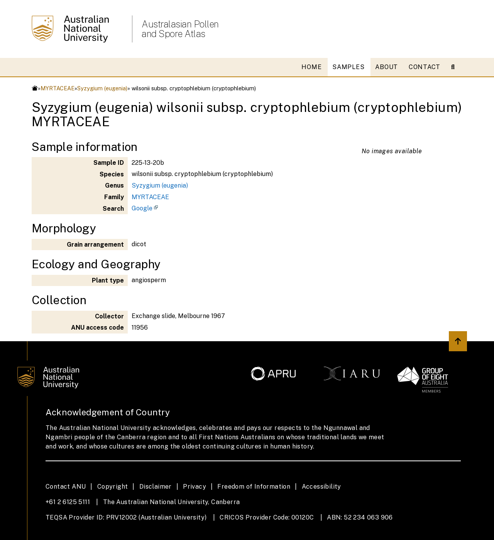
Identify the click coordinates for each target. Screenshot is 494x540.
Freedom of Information (253, 486)
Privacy (194, 486)
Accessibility (321, 486)
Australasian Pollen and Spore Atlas (180, 29)
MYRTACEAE (57, 88)
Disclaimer (155, 486)
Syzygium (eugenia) (102, 88)
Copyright (112, 486)
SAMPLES (348, 67)
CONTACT (424, 67)
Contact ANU (66, 486)
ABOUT (386, 67)
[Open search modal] (456, 67)
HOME (311, 67)
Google (142, 208)
